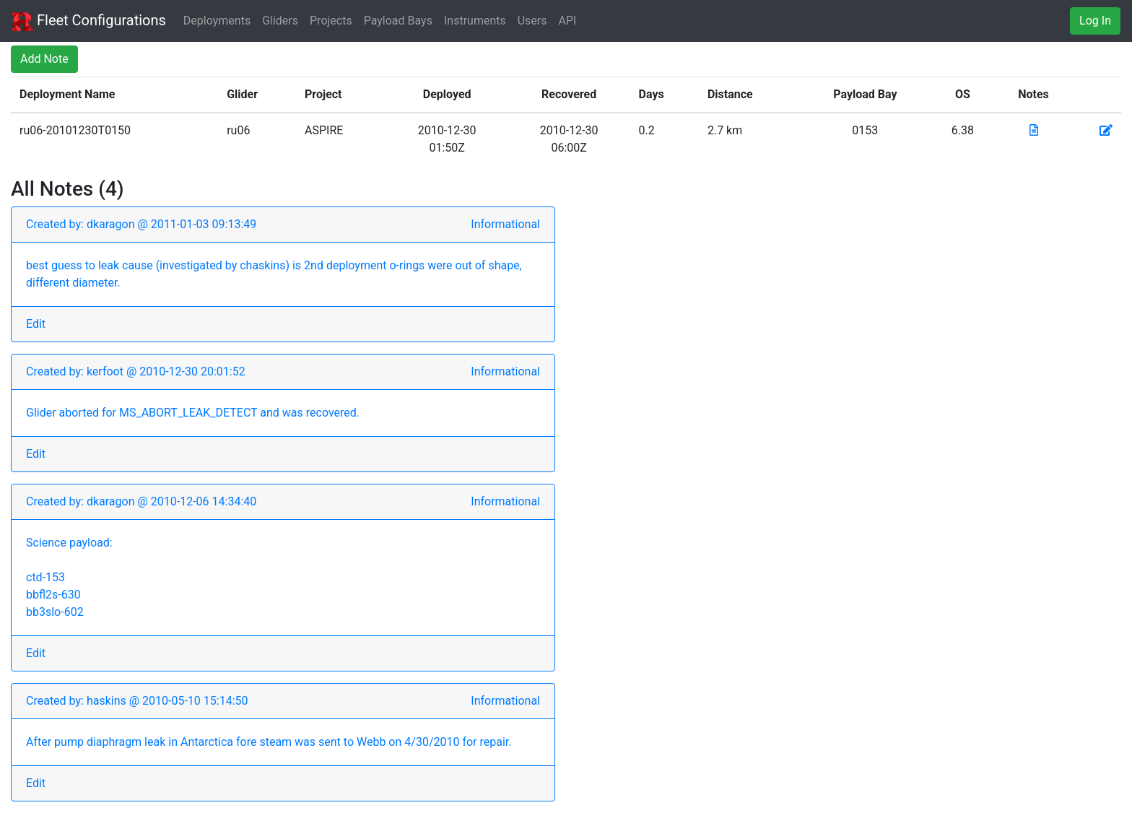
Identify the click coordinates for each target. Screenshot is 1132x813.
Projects (331, 20)
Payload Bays (398, 20)
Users (532, 20)
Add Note (44, 59)
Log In (1095, 20)
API (568, 20)
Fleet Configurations (89, 21)
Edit (35, 324)
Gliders (280, 20)
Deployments (217, 20)
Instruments (475, 20)
